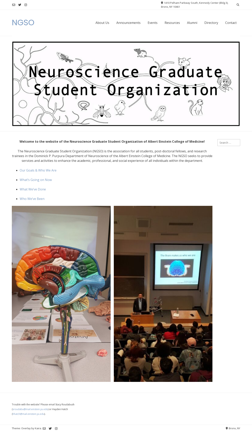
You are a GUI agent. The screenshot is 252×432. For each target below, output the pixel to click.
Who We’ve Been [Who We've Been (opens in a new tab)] (32, 199)
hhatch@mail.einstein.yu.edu (28, 414)
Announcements (128, 23)
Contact (231, 23)
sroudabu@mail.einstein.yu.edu (30, 409)
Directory (211, 23)
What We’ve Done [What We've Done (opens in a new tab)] (33, 189)
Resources (172, 23)
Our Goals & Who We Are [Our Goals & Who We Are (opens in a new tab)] (38, 170)
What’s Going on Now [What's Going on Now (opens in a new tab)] (36, 180)
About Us (102, 23)
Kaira (38, 428)
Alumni (192, 23)
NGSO (23, 22)
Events (153, 23)
